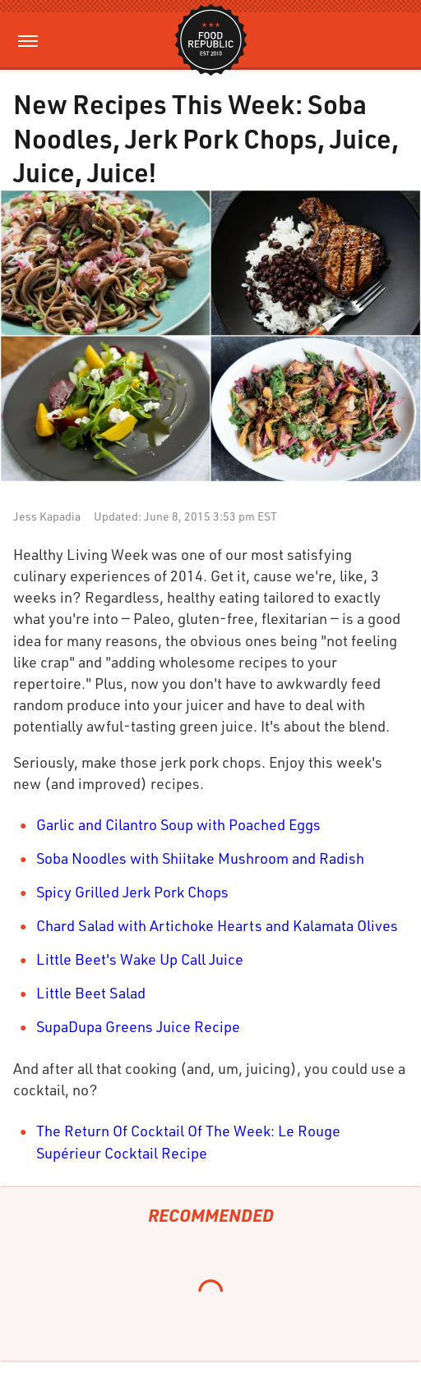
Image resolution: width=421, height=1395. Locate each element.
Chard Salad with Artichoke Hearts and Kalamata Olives (217, 925)
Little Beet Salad (91, 993)
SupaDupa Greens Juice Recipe (138, 1026)
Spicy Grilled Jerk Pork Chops (132, 892)
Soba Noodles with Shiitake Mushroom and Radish (200, 858)
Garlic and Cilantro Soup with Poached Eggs (178, 824)
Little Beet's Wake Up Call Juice (139, 959)
